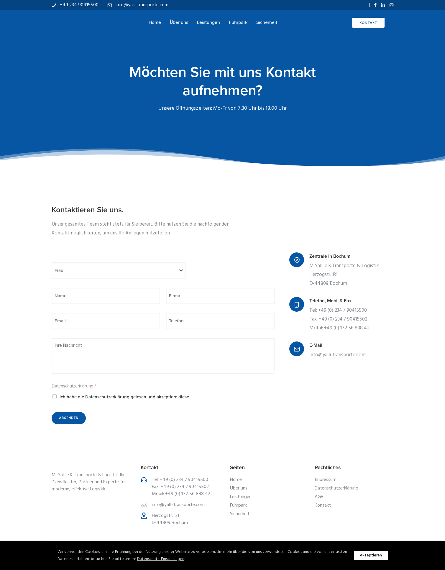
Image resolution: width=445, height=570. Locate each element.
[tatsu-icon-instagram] (392, 5)
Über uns (179, 22)
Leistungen (208, 22)
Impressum (325, 480)
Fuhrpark (238, 22)
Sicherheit (266, 22)
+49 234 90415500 (79, 5)
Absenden (68, 418)
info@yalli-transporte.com (142, 5)
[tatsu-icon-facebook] (375, 5)
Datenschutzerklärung (74, 386)
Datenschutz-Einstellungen (160, 559)
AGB (319, 497)
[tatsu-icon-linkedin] (383, 5)
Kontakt (368, 23)
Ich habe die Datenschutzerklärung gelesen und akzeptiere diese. (125, 397)
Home (155, 22)
